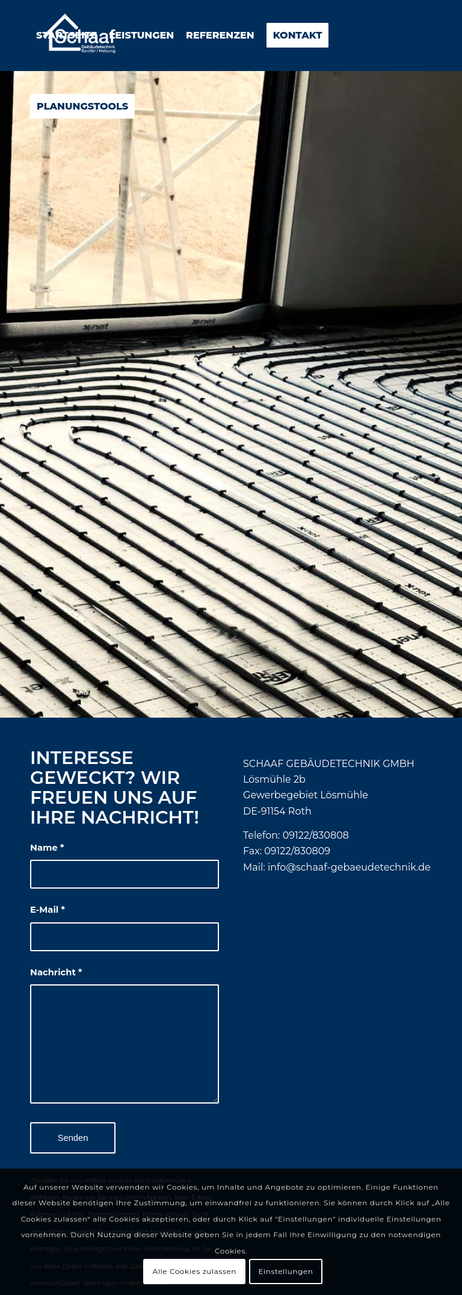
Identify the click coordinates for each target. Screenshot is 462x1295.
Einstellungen (285, 1271)
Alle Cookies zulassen (194, 1271)
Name (47, 847)
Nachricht (56, 972)
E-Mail (47, 909)
